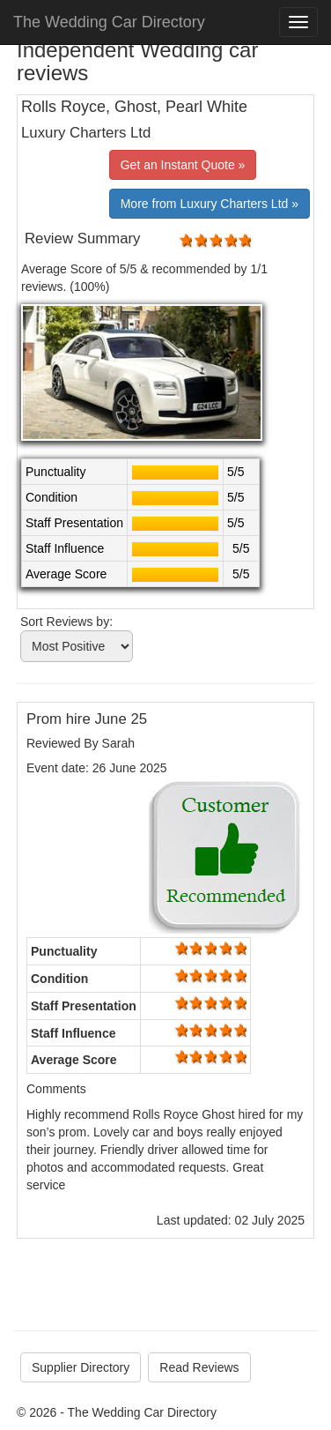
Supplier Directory (80, 1367)
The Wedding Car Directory (109, 22)
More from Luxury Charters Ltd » (209, 204)
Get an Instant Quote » (183, 165)
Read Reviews (199, 1367)
